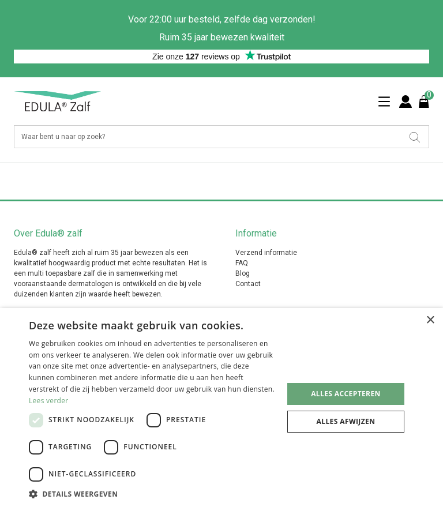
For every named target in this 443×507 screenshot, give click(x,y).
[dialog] (221, 407)
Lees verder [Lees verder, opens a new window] (49, 400)
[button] (152, 493)
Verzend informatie (266, 253)
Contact (248, 284)
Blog (242, 273)
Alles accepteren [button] (346, 394)
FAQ (241, 263)
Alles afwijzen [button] (346, 421)
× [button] (430, 320)
